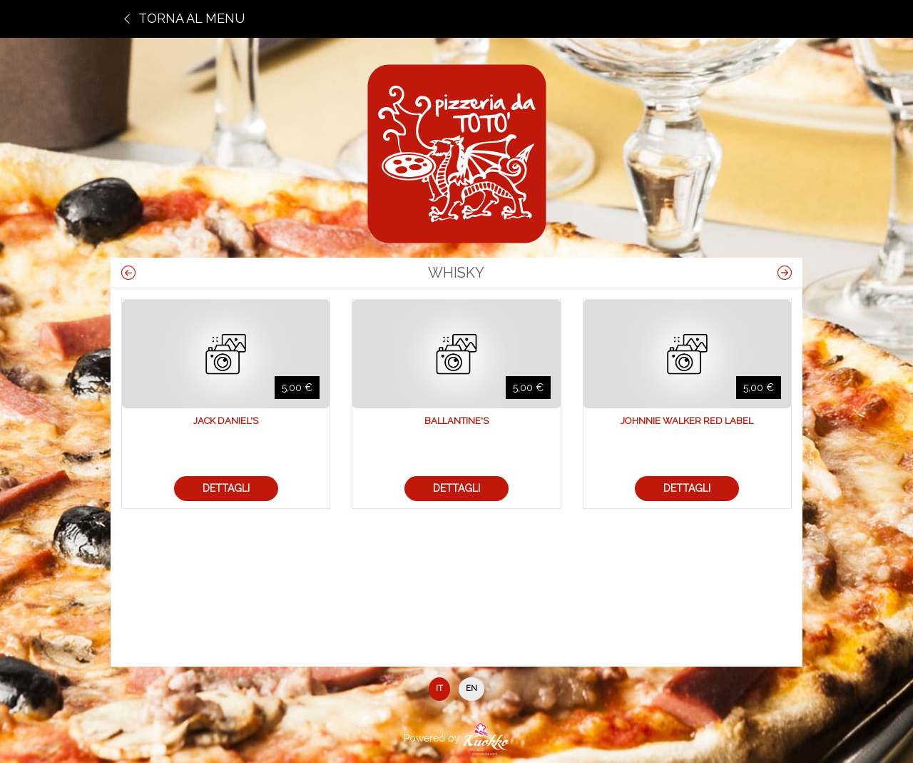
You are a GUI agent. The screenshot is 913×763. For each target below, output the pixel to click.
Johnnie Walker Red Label (687, 420)
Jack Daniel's (225, 420)
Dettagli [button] (226, 488)
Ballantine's (456, 420)
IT (439, 688)
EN (471, 688)
